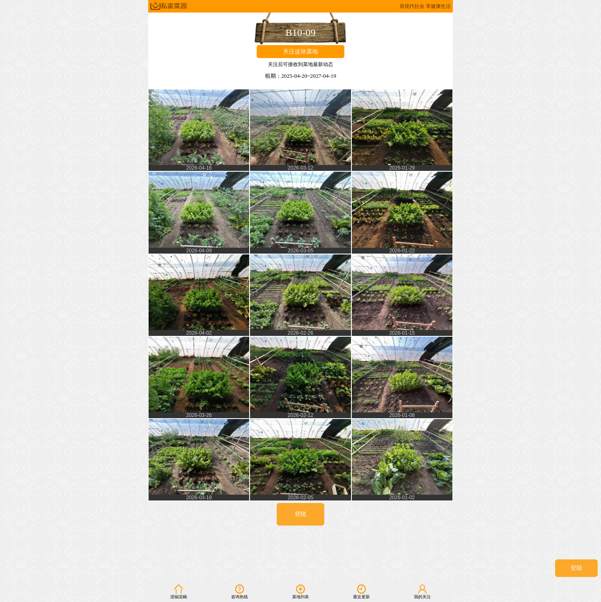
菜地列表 (300, 591)
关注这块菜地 (300, 51)
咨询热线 (239, 591)
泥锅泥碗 (178, 591)
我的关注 (422, 591)
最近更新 (361, 591)
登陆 (576, 568)
